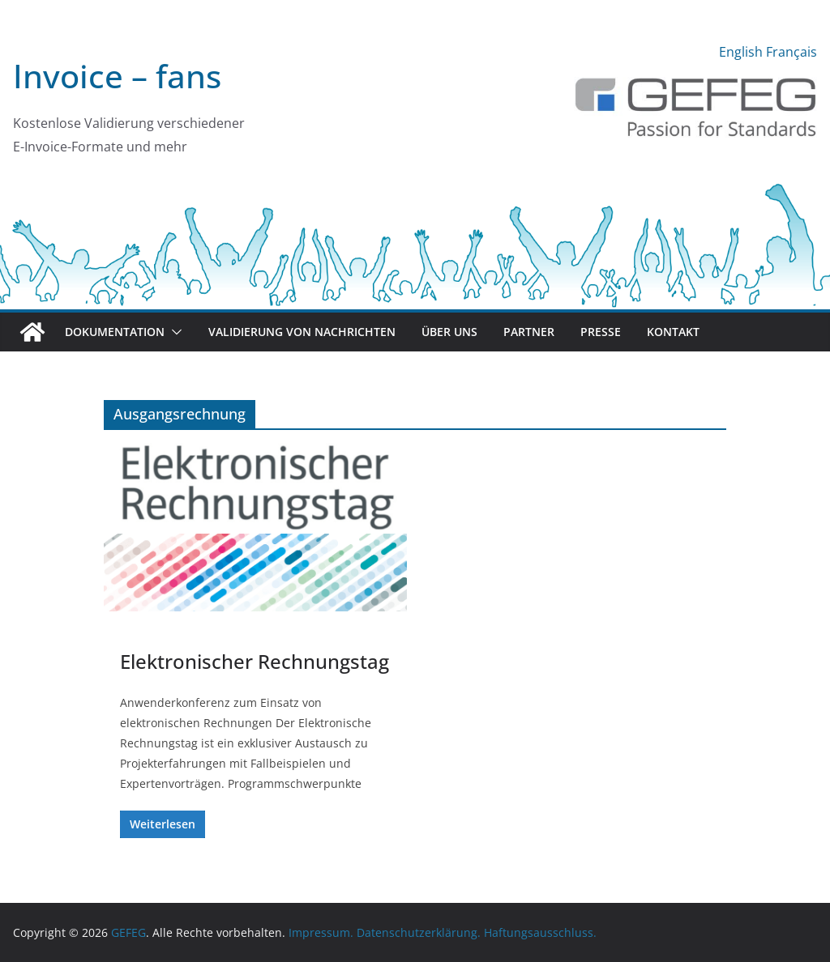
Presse (600, 331)
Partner (528, 331)
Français (791, 52)
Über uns (449, 331)
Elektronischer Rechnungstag (254, 661)
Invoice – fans (117, 75)
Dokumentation (115, 331)
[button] (173, 332)
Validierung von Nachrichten (302, 331)
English (741, 52)
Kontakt (673, 331)
